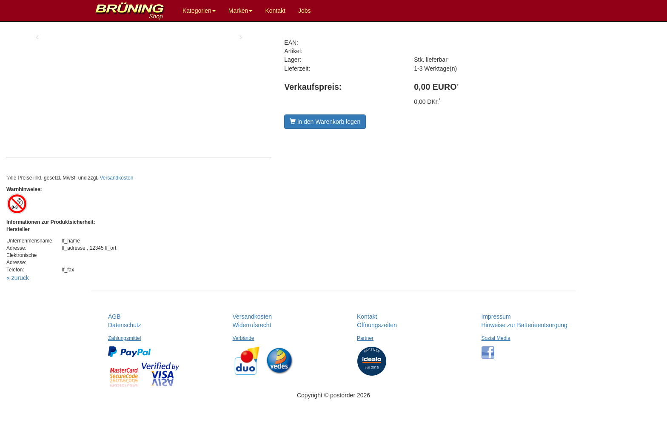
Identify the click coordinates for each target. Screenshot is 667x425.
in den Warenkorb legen (325, 121)
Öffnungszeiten (377, 325)
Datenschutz (124, 325)
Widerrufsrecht (252, 325)
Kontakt (275, 10)
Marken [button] (240, 10)
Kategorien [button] (199, 10)
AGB (114, 316)
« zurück (17, 277)
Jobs (304, 10)
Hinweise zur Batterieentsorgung (524, 325)
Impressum (496, 316)
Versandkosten (117, 178)
